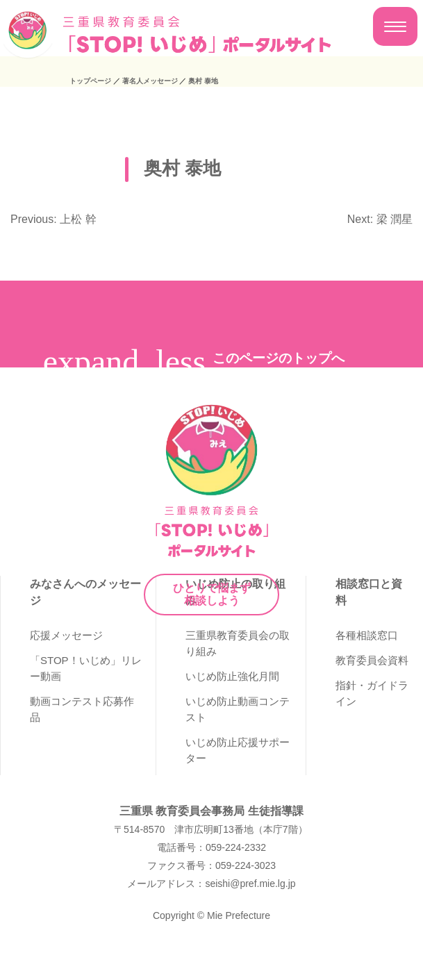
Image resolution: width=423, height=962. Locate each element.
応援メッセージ (66, 635)
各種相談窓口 (366, 635)
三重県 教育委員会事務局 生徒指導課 (211, 811)
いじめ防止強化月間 (232, 676)
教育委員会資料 (371, 660)
